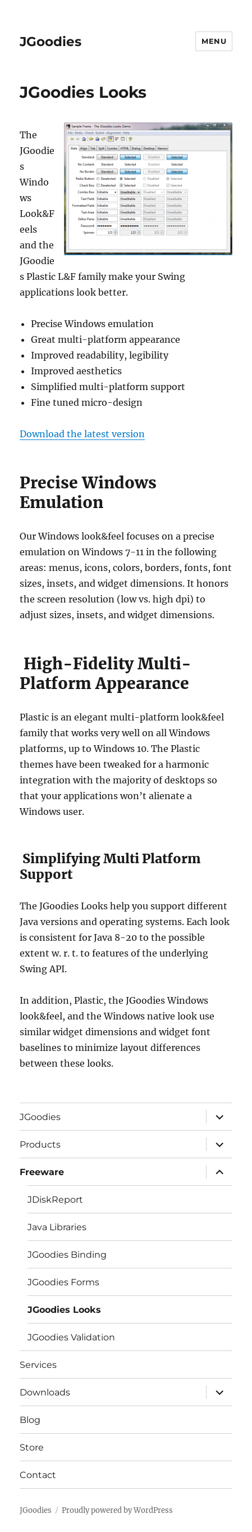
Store (32, 1447)
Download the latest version (82, 433)
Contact (38, 1475)
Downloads (45, 1392)
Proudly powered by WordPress (117, 1510)
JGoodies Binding (67, 1254)
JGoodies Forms (63, 1282)
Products (40, 1144)
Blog (30, 1420)
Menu (213, 41)
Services (38, 1364)
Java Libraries (57, 1227)
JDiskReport (55, 1199)
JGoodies (50, 41)
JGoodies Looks (64, 1309)
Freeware (42, 1172)
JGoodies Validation (71, 1337)
